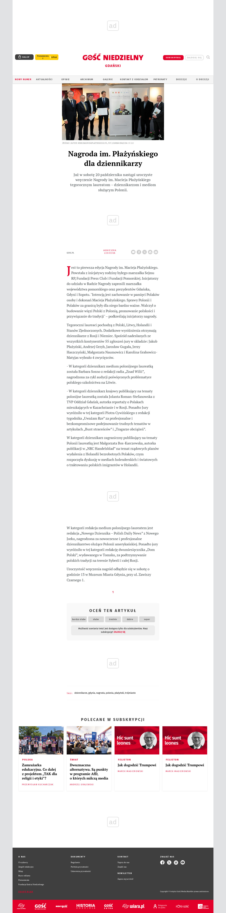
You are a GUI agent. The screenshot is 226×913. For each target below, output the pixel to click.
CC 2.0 (131, 143)
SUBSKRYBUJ (173, 57)
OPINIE (65, 79)
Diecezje (181, 79)
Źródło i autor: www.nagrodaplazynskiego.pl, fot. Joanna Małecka (94, 143)
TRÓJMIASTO (130, 693)
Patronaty (160, 79)
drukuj (151, 251)
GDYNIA (91, 693)
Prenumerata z (43, 57)
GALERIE (108, 79)
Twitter (145, 251)
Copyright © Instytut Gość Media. (173, 891)
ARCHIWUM (86, 79)
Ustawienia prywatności (81, 871)
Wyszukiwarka (208, 57)
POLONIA (109, 693)
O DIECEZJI (202, 79)
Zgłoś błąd (25, 891)
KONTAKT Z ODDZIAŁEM (134, 79)
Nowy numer (23, 79)
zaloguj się (194, 57)
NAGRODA (100, 693)
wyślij (156, 251)
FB (139, 251)
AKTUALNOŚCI (44, 79)
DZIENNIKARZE (80, 693)
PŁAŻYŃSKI (119, 693)
